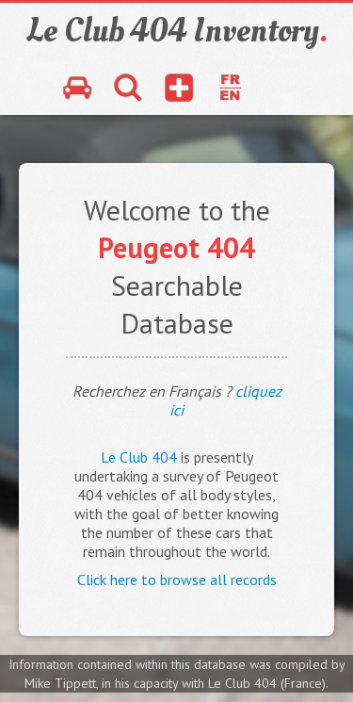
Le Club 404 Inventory (177, 31)
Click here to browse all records (177, 579)
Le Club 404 (139, 457)
